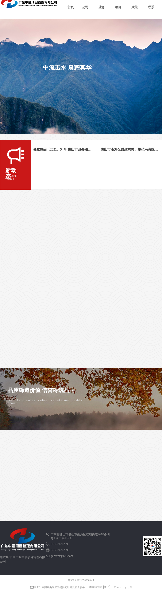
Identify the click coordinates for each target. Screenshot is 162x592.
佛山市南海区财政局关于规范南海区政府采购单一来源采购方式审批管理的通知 (128, 150)
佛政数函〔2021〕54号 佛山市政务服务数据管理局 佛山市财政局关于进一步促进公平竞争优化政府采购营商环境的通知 (62, 150)
